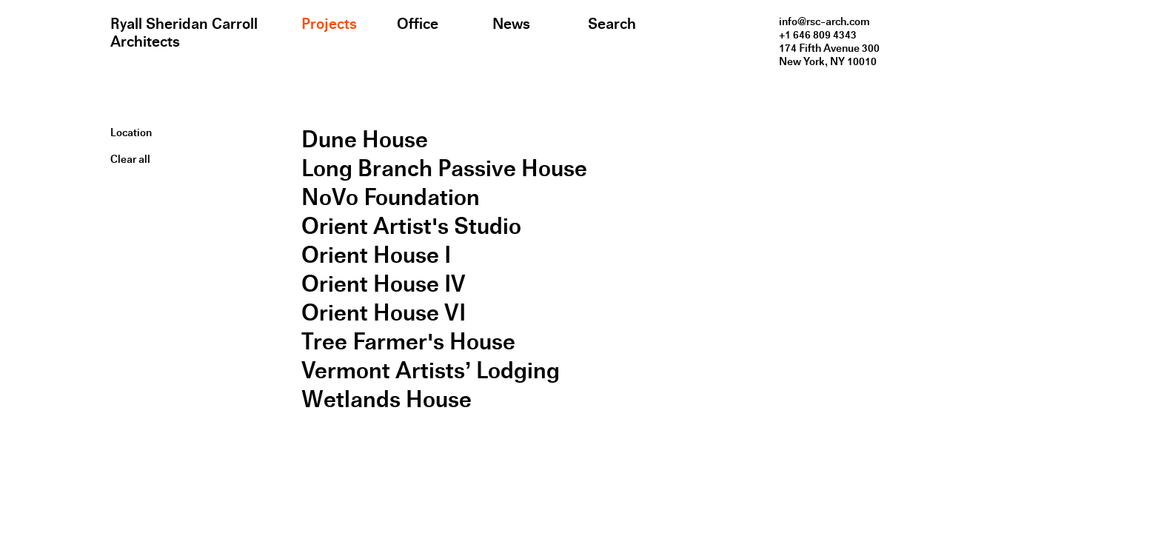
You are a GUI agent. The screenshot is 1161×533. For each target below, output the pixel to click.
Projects (329, 24)
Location (131, 132)
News (511, 24)
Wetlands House (386, 399)
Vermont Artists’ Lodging (430, 370)
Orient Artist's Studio (411, 226)
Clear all (130, 159)
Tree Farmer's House (408, 341)
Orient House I (376, 255)
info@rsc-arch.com (824, 21)
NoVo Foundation (390, 197)
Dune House (364, 139)
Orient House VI (383, 312)
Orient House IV (383, 284)
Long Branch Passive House (444, 168)
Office (417, 24)
